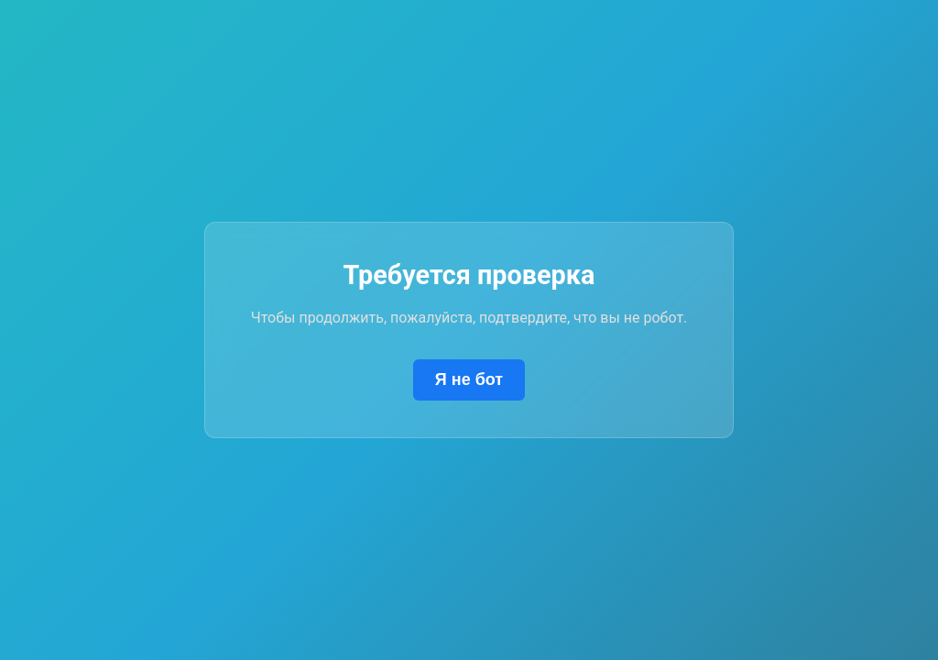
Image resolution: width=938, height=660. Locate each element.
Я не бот (469, 379)
